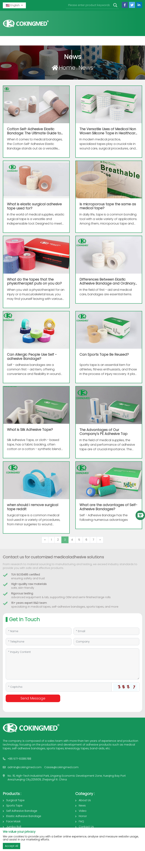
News (86, 68)
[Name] (39, 631)
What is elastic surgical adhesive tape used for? (34, 206)
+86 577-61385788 (19, 759)
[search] (115, 5)
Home (67, 68)
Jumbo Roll (13, 827)
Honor (83, 816)
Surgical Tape (15, 800)
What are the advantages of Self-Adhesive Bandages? (108, 506)
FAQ (81, 821)
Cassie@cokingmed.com (61, 767)
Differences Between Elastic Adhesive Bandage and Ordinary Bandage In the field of (107, 283)
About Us (85, 800)
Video (82, 811)
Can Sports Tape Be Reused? (104, 354)
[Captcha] (59, 687)
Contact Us (86, 827)
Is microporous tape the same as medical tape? (107, 206)
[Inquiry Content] (72, 663)
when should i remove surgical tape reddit (32, 506)
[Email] (106, 631)
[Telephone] (39, 641)
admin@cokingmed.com (25, 767)
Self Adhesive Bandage (21, 811)
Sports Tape (14, 805)
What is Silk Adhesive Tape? (30, 429)
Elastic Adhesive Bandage (23, 816)
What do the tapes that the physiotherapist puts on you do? (34, 281)
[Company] (106, 641)
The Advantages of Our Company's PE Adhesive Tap (103, 431)
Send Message (33, 698)
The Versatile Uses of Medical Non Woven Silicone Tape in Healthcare (108, 133)
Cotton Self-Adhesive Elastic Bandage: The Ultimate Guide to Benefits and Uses (34, 133)
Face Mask (13, 821)
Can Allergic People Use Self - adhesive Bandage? (32, 356)
